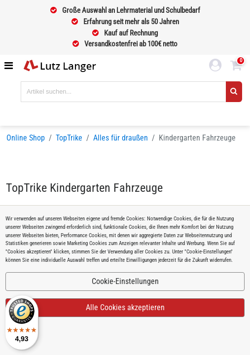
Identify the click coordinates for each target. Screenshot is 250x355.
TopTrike (69, 138)
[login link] (215, 66)
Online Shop (25, 138)
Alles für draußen (120, 138)
